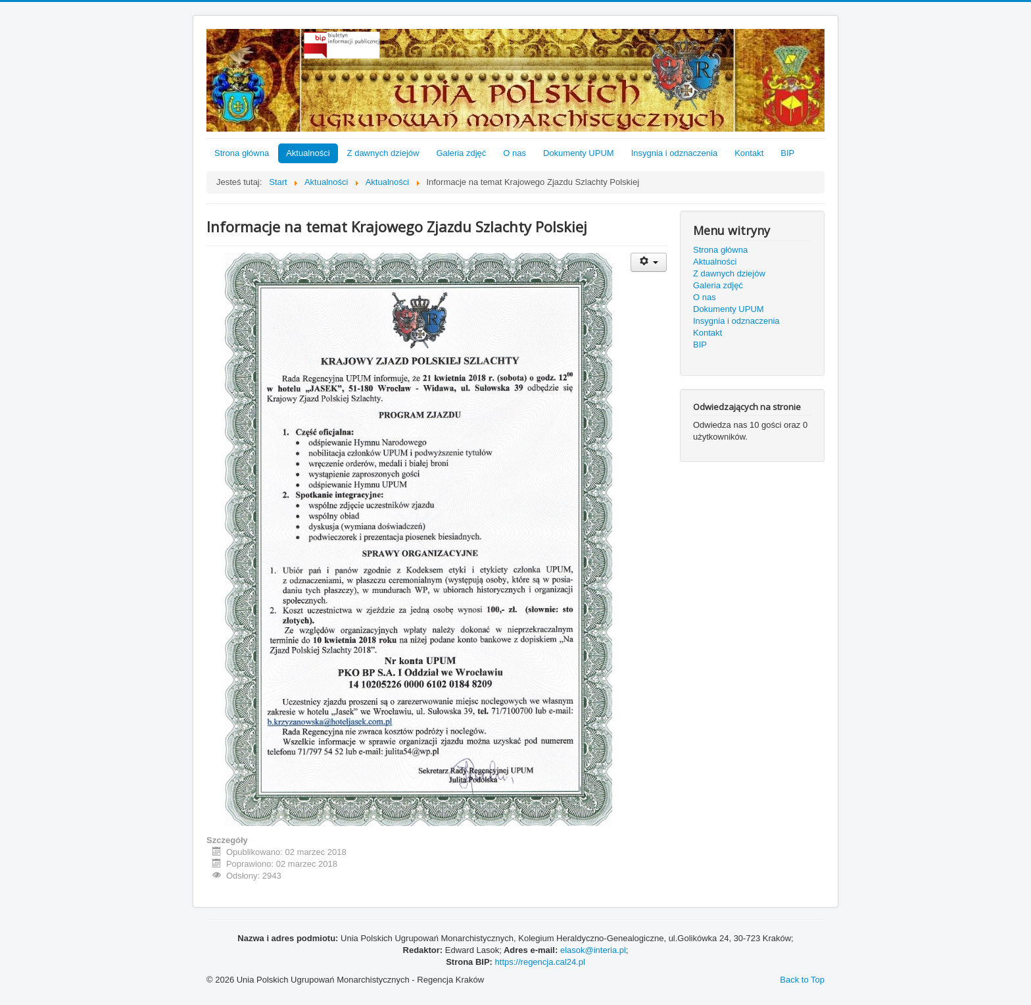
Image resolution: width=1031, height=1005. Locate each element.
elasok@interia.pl (593, 950)
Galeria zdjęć (461, 153)
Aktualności (307, 153)
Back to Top (802, 980)
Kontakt (748, 153)
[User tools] (649, 262)
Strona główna (241, 153)
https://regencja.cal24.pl (540, 962)
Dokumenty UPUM (578, 153)
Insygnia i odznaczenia (674, 153)
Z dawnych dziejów (383, 153)
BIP (787, 153)
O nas (514, 153)
